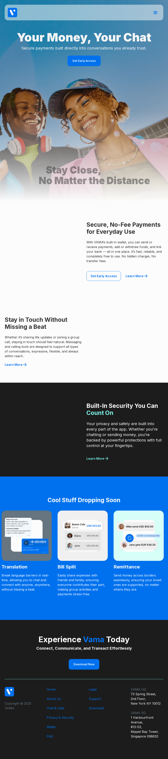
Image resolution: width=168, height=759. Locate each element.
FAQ (50, 736)
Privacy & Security (60, 717)
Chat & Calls (55, 708)
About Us (54, 699)
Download (96, 708)
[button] (155, 12)
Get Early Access (84, 60)
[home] (12, 12)
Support (95, 699)
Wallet (51, 727)
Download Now (84, 664)
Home (51, 689)
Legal (93, 689)
